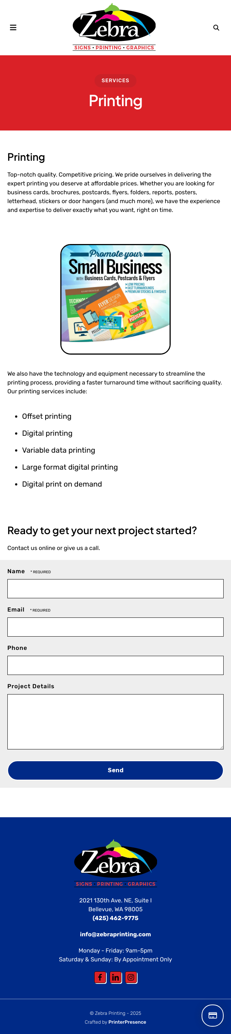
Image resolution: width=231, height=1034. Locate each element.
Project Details (30, 686)
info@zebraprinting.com (115, 934)
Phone (17, 647)
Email (16, 609)
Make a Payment (212, 1015)
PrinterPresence (127, 1022)
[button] (13, 27)
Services (115, 80)
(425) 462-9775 (116, 918)
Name (17, 571)
